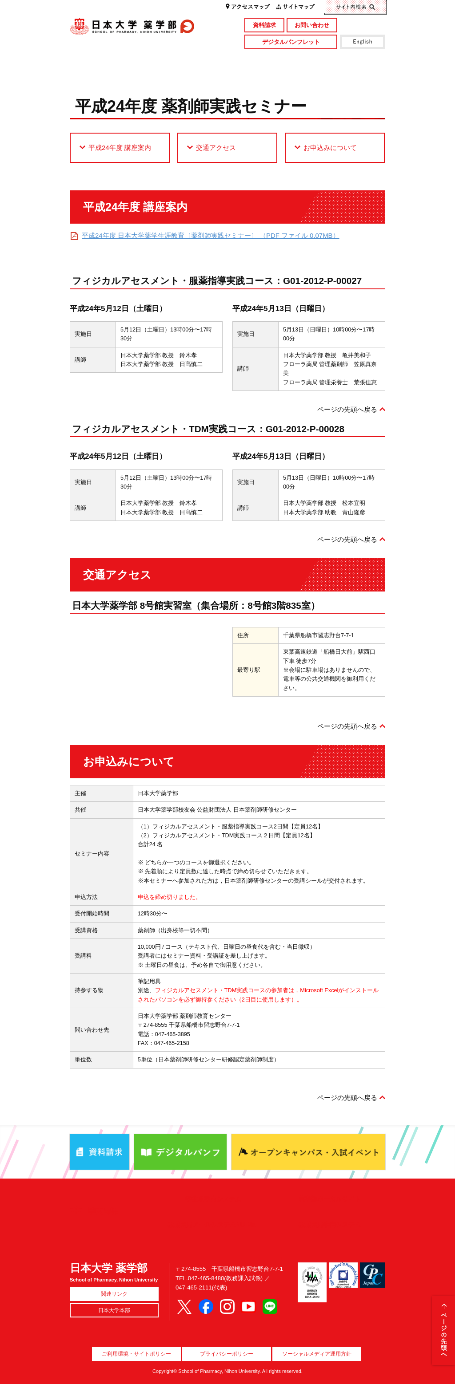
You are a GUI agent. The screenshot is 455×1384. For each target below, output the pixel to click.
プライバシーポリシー (226, 1354)
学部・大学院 (187, 59)
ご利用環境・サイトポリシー (136, 1354)
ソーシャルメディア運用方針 (316, 1354)
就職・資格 (266, 74)
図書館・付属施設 (345, 59)
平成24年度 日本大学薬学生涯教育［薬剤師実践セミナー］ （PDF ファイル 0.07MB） (210, 235)
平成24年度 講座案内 (119, 147)
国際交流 (345, 74)
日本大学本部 (114, 1310)
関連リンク (114, 1294)
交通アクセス (216, 147)
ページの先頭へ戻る (347, 409)
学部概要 (109, 59)
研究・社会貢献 (266, 59)
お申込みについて (330, 147)
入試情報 (187, 74)
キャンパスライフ (109, 74)
